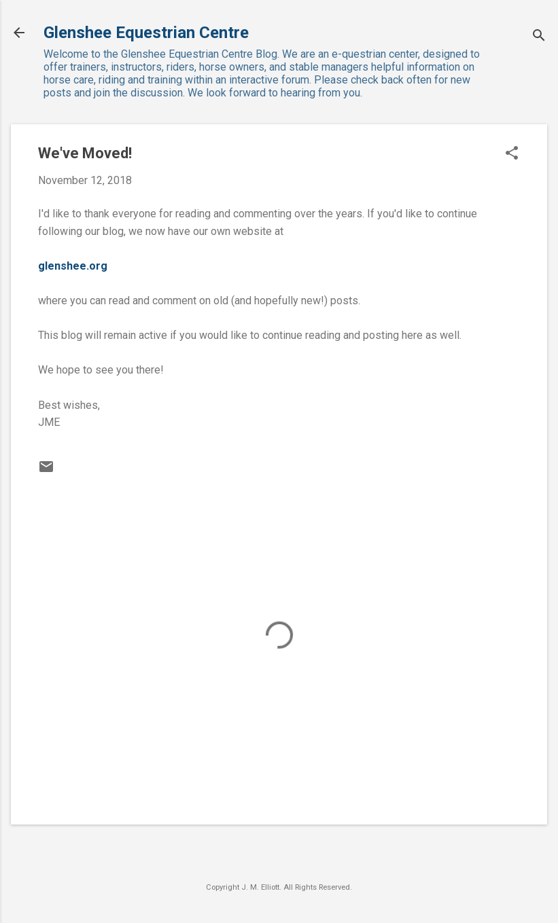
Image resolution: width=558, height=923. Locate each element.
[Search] (539, 37)
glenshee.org (72, 265)
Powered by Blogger (279, 859)
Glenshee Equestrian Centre (146, 32)
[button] (512, 154)
